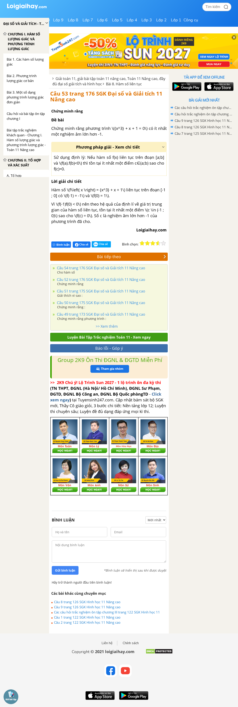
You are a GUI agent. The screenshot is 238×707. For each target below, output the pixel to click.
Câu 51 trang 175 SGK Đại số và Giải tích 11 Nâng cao (100, 291)
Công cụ (191, 20)
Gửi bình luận (65, 570)
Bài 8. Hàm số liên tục (124, 84)
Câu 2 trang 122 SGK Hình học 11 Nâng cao (87, 622)
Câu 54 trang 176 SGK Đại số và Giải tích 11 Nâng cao (100, 268)
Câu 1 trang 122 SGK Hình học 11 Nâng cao (87, 617)
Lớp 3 (146, 20)
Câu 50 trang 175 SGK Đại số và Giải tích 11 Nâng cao (100, 302)
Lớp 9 (58, 20)
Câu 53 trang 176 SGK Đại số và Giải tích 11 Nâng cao (106, 96)
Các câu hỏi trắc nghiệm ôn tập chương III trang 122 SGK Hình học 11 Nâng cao (107, 612)
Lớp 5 (117, 20)
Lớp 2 (161, 20)
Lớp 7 (88, 20)
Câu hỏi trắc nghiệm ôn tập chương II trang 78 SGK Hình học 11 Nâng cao (203, 114)
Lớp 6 (102, 20)
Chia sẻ (81, 245)
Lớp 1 (176, 20)
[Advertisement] (204, 168)
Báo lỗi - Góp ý (109, 348)
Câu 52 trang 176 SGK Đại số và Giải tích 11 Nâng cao (100, 279)
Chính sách (131, 643)
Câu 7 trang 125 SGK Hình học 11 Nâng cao (203, 133)
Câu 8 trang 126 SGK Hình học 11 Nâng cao (87, 602)
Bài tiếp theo (131, 256)
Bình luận (61, 244)
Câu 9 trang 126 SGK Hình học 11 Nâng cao (87, 607)
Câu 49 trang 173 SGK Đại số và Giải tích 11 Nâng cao (100, 314)
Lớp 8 (73, 20)
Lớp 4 (132, 20)
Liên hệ (107, 643)
